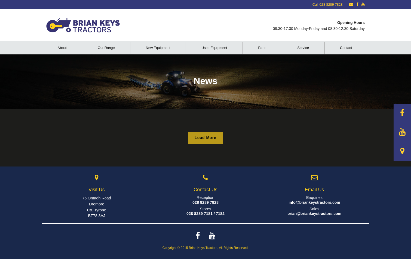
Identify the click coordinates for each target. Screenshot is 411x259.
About (62, 48)
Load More (205, 137)
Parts (262, 48)
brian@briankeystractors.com (314, 213)
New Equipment (158, 48)
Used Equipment (214, 48)
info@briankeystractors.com (314, 202)
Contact (346, 48)
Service (303, 48)
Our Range (106, 48)
